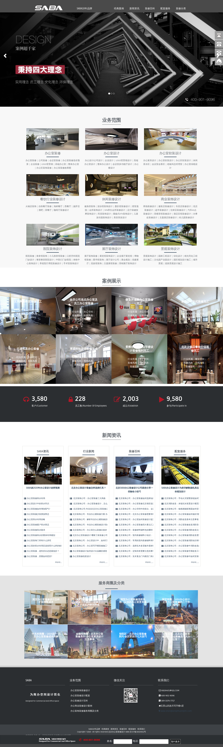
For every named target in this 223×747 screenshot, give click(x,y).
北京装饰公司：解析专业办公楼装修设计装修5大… (95, 519)
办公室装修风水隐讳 (36, 530)
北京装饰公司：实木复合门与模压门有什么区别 (139, 556)
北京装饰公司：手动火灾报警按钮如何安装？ (184, 498)
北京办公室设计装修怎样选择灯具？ (88, 488)
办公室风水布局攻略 (36, 519)
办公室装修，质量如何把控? (39, 556)
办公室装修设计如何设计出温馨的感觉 (90, 551)
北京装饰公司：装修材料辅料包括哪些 (135, 530)
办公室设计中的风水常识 (38, 503)
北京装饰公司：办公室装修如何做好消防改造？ (185, 514)
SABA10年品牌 (84, 8)
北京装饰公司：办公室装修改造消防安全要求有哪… (187, 524)
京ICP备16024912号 (138, 732)
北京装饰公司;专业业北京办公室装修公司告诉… (94, 509)
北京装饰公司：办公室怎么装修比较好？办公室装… (95, 530)
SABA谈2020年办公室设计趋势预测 (43, 488)
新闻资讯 (134, 8)
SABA (127, 732)
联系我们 (141, 729)
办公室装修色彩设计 (82, 556)
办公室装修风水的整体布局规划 (41, 535)
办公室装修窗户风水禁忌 (38, 524)
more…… (103, 562)
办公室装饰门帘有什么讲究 (39, 540)
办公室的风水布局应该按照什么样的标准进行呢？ (49, 546)
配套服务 (165, 8)
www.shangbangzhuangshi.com (175, 711)
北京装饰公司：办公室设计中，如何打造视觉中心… (95, 540)
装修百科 (150, 8)
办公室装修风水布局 (36, 498)
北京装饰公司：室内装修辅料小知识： (135, 535)
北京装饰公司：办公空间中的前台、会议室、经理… (141, 509)
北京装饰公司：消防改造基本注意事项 (181, 519)
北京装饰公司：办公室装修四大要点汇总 (136, 524)
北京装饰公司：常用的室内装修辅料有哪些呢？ (139, 540)
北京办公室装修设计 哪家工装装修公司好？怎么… (95, 535)
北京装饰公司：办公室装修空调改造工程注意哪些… (187, 551)
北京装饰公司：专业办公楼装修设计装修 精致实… (95, 524)
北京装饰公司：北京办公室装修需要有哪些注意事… (141, 514)
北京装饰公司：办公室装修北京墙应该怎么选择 (139, 503)
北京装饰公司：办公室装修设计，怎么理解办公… (95, 503)
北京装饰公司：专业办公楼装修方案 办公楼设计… (95, 514)
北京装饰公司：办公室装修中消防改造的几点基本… (187, 546)
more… (58, 562)
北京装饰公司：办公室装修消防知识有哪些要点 (185, 540)
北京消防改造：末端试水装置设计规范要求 (183, 503)
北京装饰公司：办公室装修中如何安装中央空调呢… (187, 556)
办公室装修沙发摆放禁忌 (38, 514)
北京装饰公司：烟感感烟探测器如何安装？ (183, 509)
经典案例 (119, 8)
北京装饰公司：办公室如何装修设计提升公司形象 (140, 519)
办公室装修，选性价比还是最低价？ (43, 551)
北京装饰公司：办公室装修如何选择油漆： (137, 498)
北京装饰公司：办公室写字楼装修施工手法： (93, 546)
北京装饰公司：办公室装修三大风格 (89, 498)
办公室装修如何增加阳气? (38, 509)
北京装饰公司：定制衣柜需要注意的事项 (136, 551)
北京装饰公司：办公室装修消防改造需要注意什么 (186, 535)
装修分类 (181, 8)
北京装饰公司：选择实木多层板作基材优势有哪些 (140, 546)
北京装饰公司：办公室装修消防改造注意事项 (184, 530)
